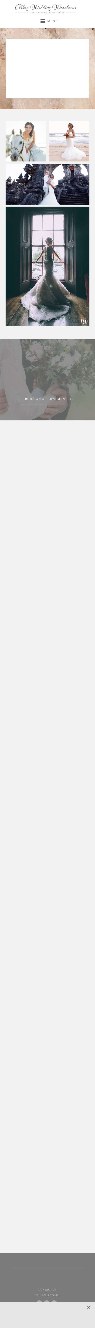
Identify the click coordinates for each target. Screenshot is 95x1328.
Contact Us (47, 1289)
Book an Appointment (46, 399)
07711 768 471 (47, 1295)
